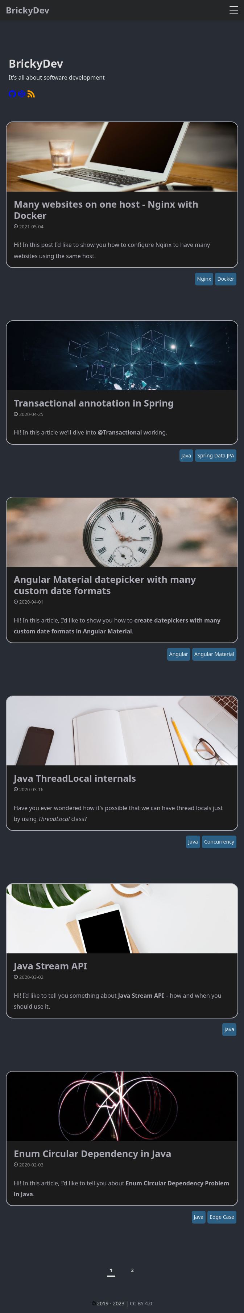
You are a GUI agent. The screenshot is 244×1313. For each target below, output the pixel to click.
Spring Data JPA (215, 455)
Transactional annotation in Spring (94, 403)
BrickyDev (27, 10)
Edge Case (222, 1216)
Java (186, 455)
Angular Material (214, 654)
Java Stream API (50, 966)
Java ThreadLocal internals (75, 778)
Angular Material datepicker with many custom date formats (105, 585)
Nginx (204, 278)
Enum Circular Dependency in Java (92, 1153)
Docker (225, 278)
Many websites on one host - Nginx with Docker (106, 209)
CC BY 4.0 (141, 1303)
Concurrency (219, 841)
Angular (178, 654)
